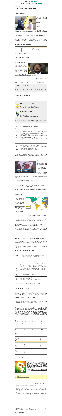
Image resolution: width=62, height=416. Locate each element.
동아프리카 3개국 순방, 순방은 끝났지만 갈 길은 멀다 (22, 408)
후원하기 (40, 3)
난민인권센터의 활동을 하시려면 (41, 383)
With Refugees (28, 3)
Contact (33, 3)
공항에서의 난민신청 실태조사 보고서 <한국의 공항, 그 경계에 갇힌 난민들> (26, 409)
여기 (29, 180)
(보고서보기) (18, 177)
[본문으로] (39, 385)
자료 (21, 3)
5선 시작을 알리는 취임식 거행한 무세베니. (26, 85)
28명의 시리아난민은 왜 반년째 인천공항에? (21, 412)
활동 (23, 3)
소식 (18, 3)
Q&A (36, 3)
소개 (15, 3)
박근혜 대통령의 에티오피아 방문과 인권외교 (21, 411)
